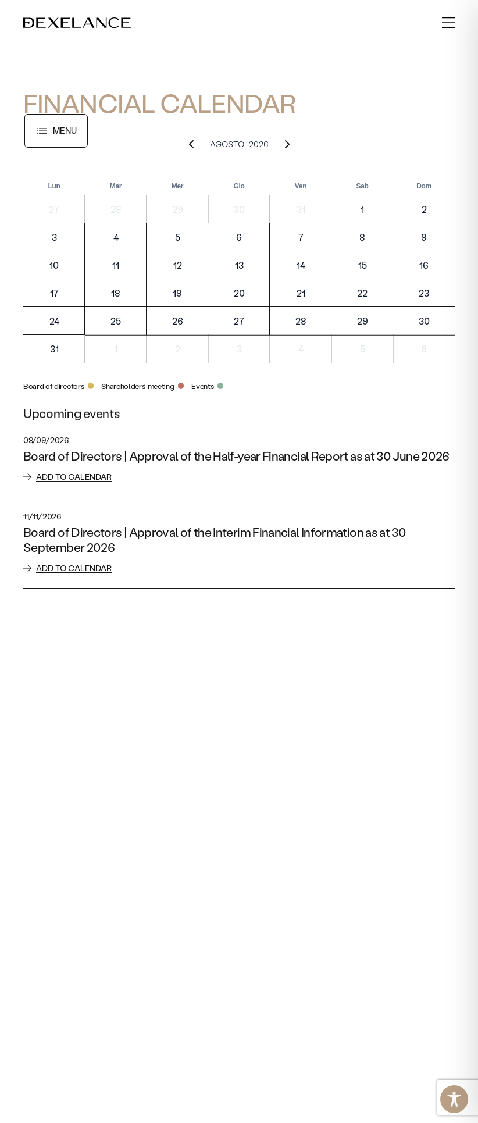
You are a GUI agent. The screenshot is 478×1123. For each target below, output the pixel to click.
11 (115, 265)
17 (54, 293)
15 (362, 265)
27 (54, 209)
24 (54, 321)
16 (424, 265)
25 (115, 321)
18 (115, 293)
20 (239, 293)
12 (177, 265)
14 (301, 265)
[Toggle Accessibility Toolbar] (454, 1099)
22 (362, 293)
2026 (259, 143)
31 (301, 209)
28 (116, 209)
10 (54, 265)
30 (239, 209)
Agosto (227, 143)
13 (239, 265)
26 (177, 321)
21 (301, 293)
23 (424, 293)
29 (177, 209)
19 (177, 293)
